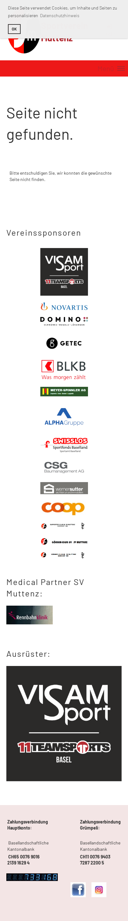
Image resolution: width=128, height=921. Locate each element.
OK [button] (14, 28)
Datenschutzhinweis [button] (59, 15)
